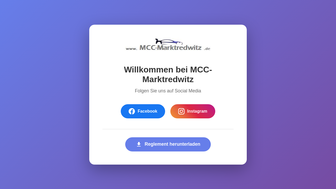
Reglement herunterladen (168, 144)
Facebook (143, 111)
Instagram (192, 111)
